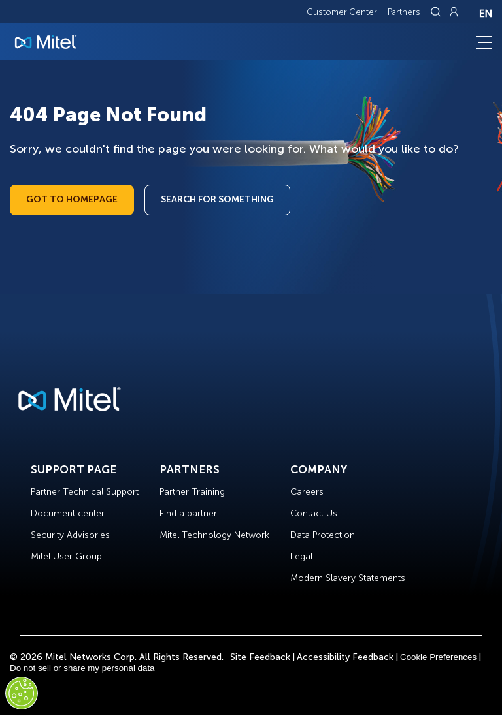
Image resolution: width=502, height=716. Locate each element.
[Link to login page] (453, 11)
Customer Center (342, 12)
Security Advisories (70, 534)
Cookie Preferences (438, 657)
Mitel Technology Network (214, 534)
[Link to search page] (437, 11)
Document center (68, 513)
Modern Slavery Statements (347, 578)
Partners (404, 12)
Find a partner (188, 513)
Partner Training (192, 491)
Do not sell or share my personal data (82, 668)
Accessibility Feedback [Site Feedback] (345, 656)
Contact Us (313, 513)
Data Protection (322, 534)
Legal (301, 556)
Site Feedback (260, 656)
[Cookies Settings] (21, 693)
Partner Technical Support (85, 491)
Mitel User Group (66, 556)
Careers (307, 491)
